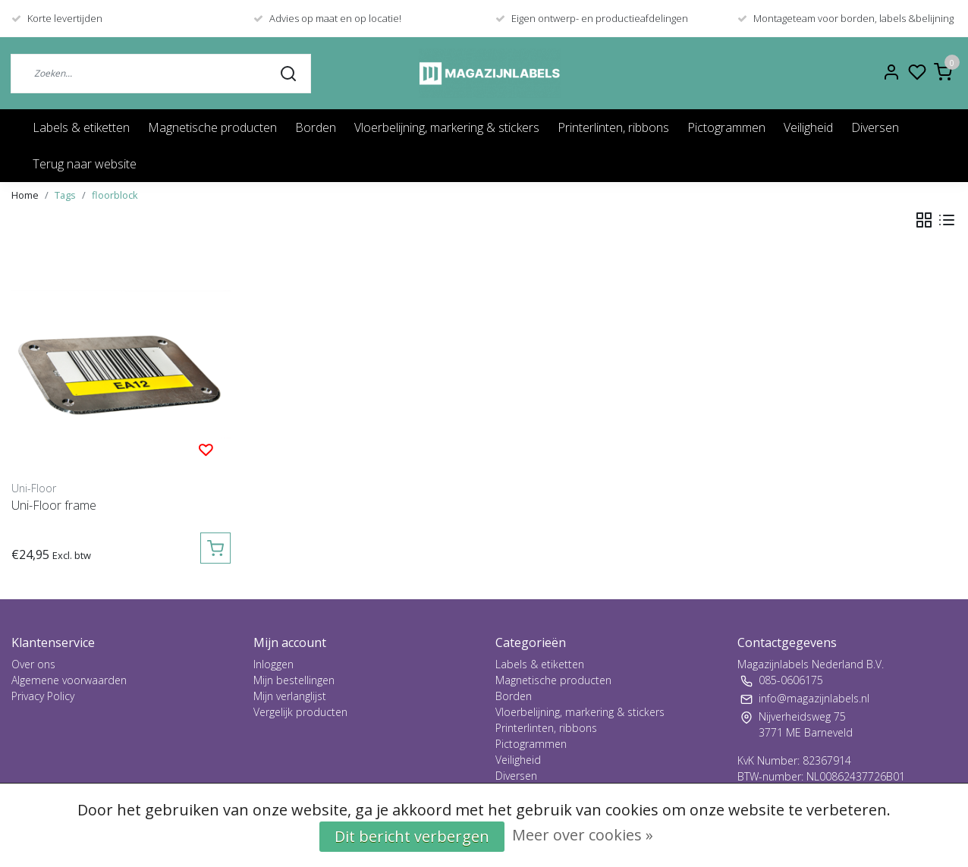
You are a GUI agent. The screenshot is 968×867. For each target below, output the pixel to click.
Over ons (33, 664)
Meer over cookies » (582, 835)
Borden (315, 127)
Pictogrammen (726, 127)
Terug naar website (85, 163)
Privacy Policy (42, 696)
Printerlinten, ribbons (613, 127)
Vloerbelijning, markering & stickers (446, 127)
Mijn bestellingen (294, 680)
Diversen (875, 127)
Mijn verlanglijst (289, 696)
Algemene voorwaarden (69, 680)
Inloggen (273, 664)
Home (25, 195)
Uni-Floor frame (53, 505)
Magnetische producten (212, 127)
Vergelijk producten (300, 712)
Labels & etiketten (81, 127)
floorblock (115, 195)
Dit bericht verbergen (412, 836)
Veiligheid (808, 127)
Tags (65, 195)
